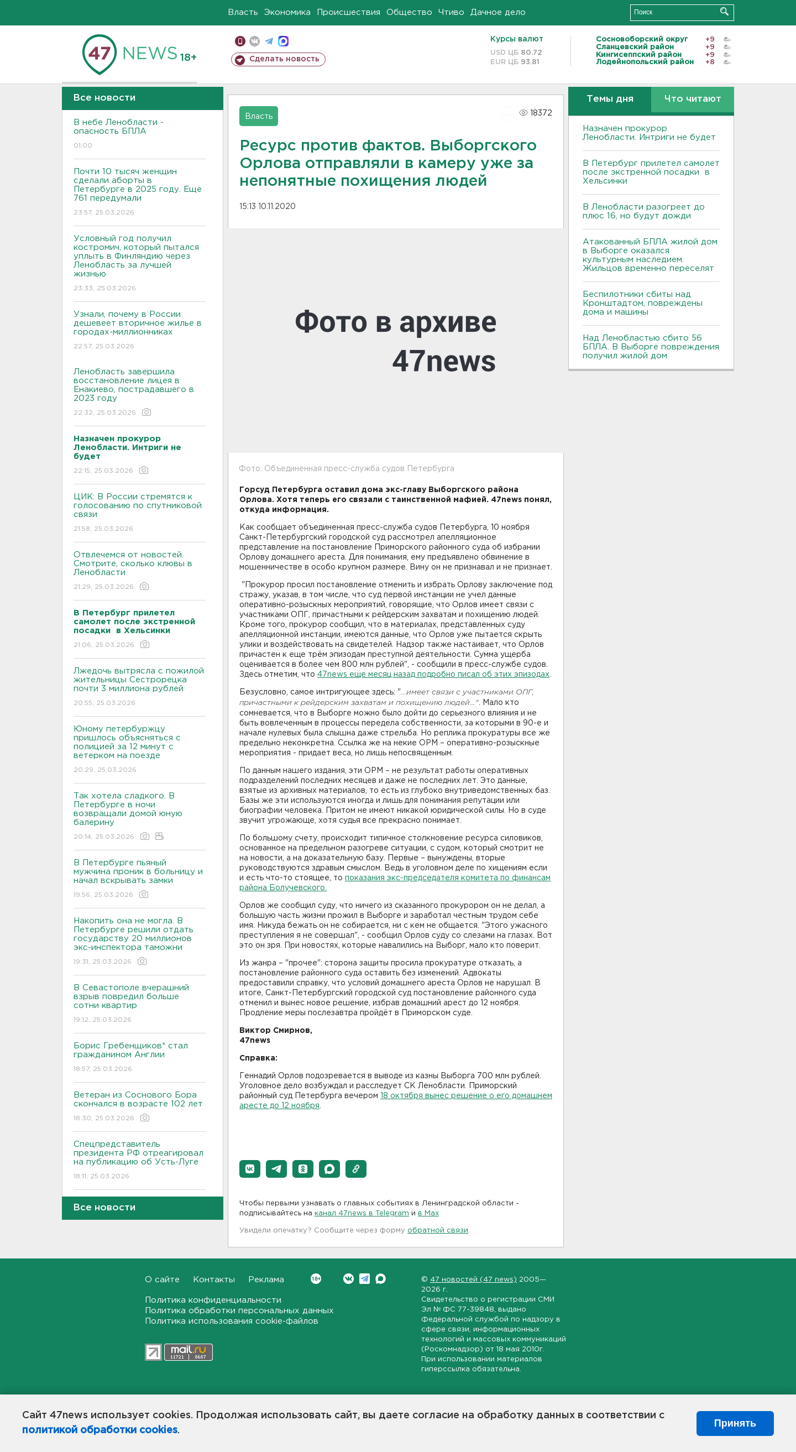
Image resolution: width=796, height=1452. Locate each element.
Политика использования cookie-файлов (231, 1321)
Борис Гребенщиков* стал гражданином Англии (140, 1058)
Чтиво (451, 12)
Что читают (692, 99)
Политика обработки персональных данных (239, 1310)
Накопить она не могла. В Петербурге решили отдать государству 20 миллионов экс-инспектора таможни (140, 942)
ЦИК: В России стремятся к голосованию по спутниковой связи (140, 513)
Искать (724, 11)
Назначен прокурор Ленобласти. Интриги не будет (649, 133)
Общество (409, 12)
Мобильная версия (240, 41)
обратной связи (437, 1231)
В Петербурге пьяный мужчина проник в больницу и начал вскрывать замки (140, 879)
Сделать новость (284, 59)
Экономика (287, 12)
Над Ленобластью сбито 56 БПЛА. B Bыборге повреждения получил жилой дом (651, 347)
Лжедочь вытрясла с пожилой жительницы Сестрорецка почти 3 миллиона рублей (140, 687)
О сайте (162, 1279)
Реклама (266, 1279)
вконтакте (254, 41)
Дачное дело (498, 12)
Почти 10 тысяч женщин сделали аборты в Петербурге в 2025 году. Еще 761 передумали (140, 192)
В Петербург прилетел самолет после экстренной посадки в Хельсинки (651, 172)
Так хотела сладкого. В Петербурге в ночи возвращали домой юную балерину (140, 817)
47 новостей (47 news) (473, 1280)
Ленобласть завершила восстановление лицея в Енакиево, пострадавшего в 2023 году (140, 392)
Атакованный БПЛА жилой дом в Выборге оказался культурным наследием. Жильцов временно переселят (650, 255)
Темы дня (609, 99)
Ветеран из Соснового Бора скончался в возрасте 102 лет (140, 1107)
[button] (249, 1169)
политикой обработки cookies (99, 1430)
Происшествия (348, 12)
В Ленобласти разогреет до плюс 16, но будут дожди (644, 211)
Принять (735, 1423)
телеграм (269, 41)
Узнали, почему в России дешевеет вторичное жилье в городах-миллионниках (140, 331)
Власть (243, 12)
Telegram (364, 1278)
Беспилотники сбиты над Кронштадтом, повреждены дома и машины (643, 303)
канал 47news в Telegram (362, 1213)
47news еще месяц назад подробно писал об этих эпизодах (433, 674)
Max (380, 1278)
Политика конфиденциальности (213, 1300)
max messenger (283, 41)
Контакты (214, 1279)
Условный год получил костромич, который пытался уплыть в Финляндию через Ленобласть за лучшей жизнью (140, 264)
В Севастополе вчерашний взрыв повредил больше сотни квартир (140, 1004)
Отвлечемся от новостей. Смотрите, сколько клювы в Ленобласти (140, 571)
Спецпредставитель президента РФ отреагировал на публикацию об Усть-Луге (140, 1161)
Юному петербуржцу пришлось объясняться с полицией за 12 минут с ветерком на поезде (140, 750)
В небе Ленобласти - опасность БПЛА (140, 134)
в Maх (428, 1213)
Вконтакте (316, 1278)
